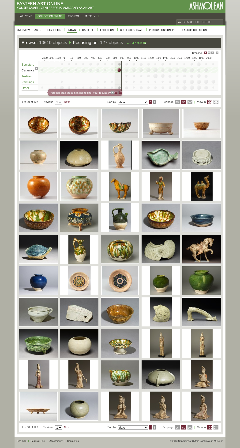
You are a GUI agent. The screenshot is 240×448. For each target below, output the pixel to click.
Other (25, 88)
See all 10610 (134, 43)
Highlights (54, 30)
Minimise (209, 53)
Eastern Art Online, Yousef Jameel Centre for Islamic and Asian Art (56, 6)
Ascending (150, 102)
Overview (23, 30)
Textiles (27, 76)
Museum (90, 16)
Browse (72, 30)
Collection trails (132, 30)
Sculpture (28, 64)
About (38, 30)
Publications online (162, 30)
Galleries (88, 30)
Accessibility (56, 441)
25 (177, 102)
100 (190, 102)
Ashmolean (206, 6)
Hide (212, 53)
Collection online (50, 16)
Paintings (28, 82)
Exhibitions (107, 30)
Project (73, 16)
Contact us (73, 441)
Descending (154, 102)
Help (217, 53)
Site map (21, 441)
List (216, 102)
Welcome (26, 16)
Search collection (194, 30)
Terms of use (38, 441)
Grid (209, 102)
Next (67, 101)
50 (183, 102)
